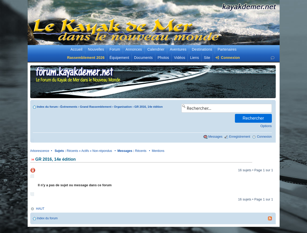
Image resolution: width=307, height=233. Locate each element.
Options (266, 126)
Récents (72, 151)
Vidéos (179, 58)
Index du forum (47, 106)
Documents (143, 58)
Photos (163, 58)
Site (207, 58)
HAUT (40, 209)
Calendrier (155, 49)
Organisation (123, 106)
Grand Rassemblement (95, 106)
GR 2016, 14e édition (148, 106)
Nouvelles (96, 49)
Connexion (227, 58)
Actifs (85, 151)
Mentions (158, 151)
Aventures (178, 49)
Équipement (119, 58)
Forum (115, 49)
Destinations (202, 49)
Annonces (134, 49)
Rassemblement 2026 (86, 58)
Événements (68, 106)
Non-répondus (102, 151)
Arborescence (39, 151)
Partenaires (227, 49)
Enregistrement (239, 136)
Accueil (76, 49)
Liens (194, 58)
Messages (215, 136)
